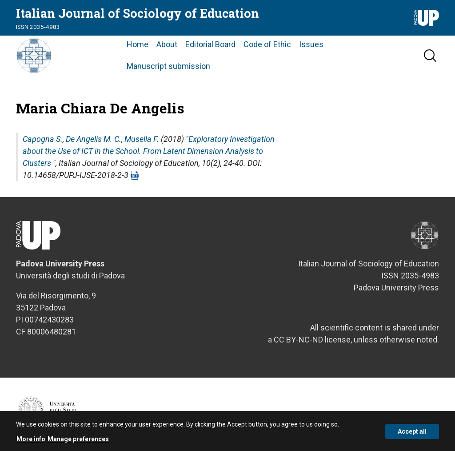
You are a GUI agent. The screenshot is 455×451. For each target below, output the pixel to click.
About (166, 44)
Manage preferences (78, 441)
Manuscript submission (168, 66)
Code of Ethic (267, 44)
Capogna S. (43, 139)
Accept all (412, 433)
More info (30, 441)
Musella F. (141, 139)
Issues (311, 44)
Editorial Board (210, 44)
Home (137, 44)
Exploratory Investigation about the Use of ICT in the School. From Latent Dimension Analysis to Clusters (149, 151)
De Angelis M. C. (93, 139)
